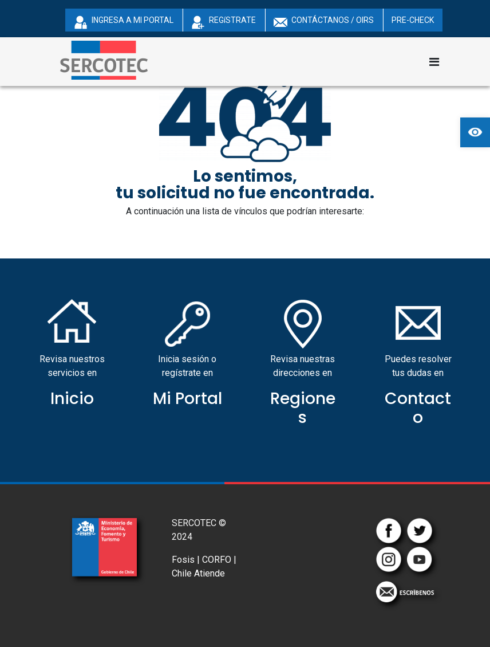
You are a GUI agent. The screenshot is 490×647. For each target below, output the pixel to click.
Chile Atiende (198, 573)
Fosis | (186, 559)
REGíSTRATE (223, 22)
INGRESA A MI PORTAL (123, 22)
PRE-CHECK (413, 20)
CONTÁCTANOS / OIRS (324, 22)
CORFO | (219, 559)
